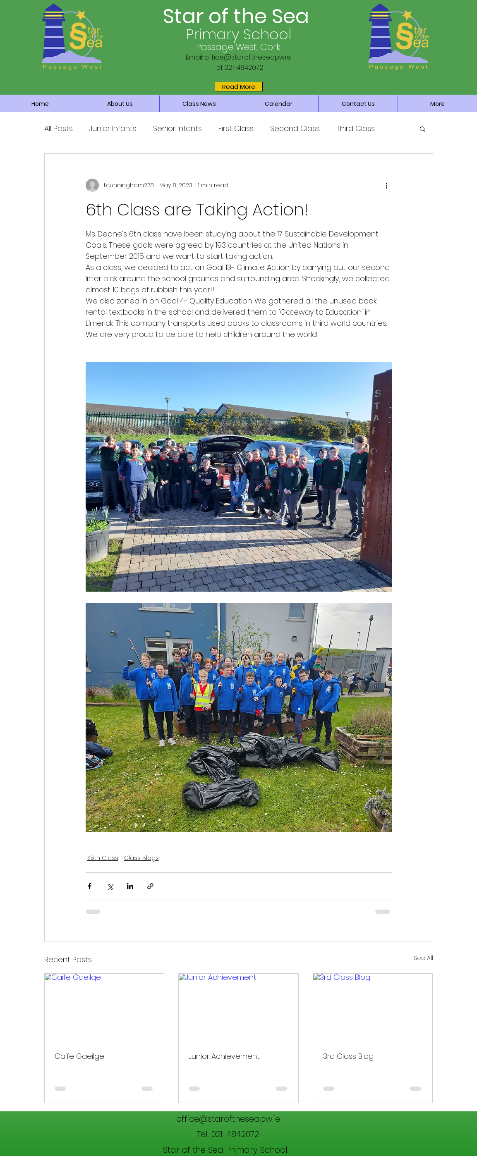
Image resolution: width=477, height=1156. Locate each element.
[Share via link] (150, 886)
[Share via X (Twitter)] (110, 886)
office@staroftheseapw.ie (247, 57)
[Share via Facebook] (89, 886)
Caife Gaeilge (79, 1056)
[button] (423, 128)
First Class (236, 128)
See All (423, 958)
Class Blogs (141, 858)
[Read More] (239, 86)
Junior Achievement (224, 1056)
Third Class (355, 128)
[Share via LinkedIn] (130, 886)
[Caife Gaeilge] (104, 1007)
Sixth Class (102, 858)
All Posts (58, 128)
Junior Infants (113, 128)
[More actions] (387, 185)
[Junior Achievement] (238, 1007)
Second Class (295, 128)
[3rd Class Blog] (373, 1007)
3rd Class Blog (348, 1056)
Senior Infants (177, 128)
